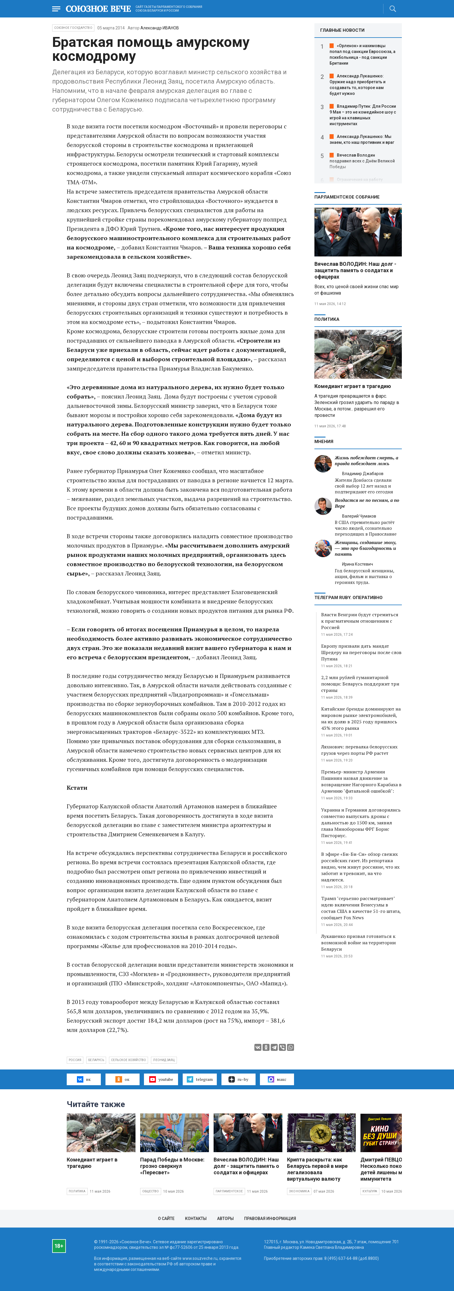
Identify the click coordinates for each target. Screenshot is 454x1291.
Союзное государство (73, 27)
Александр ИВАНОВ (159, 28)
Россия (75, 1060)
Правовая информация (270, 1218)
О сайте (166, 1218)
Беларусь (96, 1060)
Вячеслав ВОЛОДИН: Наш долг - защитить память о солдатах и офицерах (355, 270)
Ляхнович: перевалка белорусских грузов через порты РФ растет (359, 749)
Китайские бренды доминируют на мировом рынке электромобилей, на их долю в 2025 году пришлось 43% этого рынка (361, 718)
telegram (200, 1079)
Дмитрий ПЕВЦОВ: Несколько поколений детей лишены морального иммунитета (394, 1169)
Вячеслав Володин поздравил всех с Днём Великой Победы (362, 161)
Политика (326, 319)
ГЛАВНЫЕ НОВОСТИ (342, 30)
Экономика (299, 1191)
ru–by (238, 1079)
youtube (161, 1079)
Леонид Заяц (164, 1060)
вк (84, 1079)
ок (122, 1079)
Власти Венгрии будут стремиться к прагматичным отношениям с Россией (359, 621)
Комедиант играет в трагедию (352, 386)
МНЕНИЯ (323, 441)
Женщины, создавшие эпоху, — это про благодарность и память (366, 548)
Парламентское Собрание (347, 197)
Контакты (196, 1218)
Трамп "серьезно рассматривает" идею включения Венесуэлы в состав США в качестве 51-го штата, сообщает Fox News (361, 908)
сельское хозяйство (128, 1060)
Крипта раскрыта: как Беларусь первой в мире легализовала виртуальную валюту (317, 1169)
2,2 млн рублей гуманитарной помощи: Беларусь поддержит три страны (360, 683)
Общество (150, 1191)
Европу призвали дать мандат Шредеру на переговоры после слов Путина (361, 652)
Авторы (225, 1218)
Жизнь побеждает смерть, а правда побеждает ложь (366, 460)
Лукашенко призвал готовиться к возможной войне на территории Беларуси (358, 942)
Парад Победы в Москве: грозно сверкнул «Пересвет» (172, 1166)
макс (277, 1079)
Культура (370, 1191)
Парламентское (229, 1191)
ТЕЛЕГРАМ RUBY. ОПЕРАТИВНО (348, 597)
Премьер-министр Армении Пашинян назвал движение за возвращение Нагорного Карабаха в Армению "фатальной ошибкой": (361, 781)
